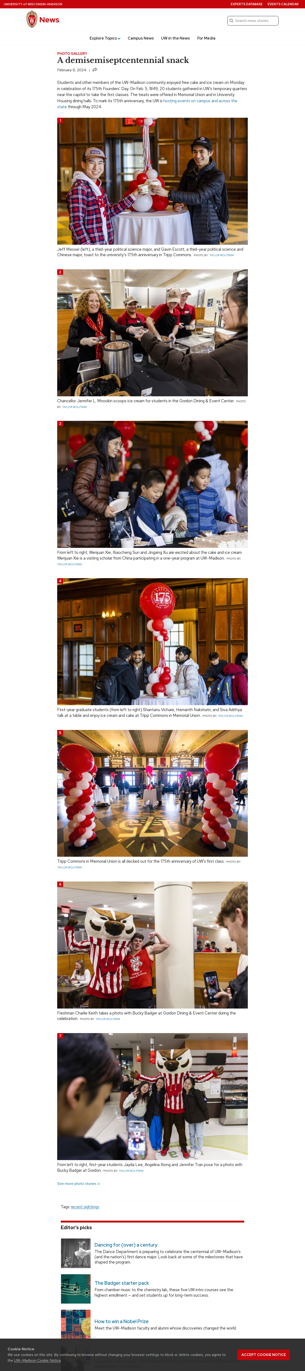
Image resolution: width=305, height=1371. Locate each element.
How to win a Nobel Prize (122, 1321)
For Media (206, 38)
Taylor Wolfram (221, 255)
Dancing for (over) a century (126, 1245)
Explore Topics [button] (105, 38)
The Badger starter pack (122, 1283)
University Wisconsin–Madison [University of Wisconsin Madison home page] (33, 4)
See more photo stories (77, 1183)
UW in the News (175, 38)
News (49, 20)
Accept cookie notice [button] (263, 1354)
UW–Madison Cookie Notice (37, 1360)
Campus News (141, 38)
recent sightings (85, 1206)
